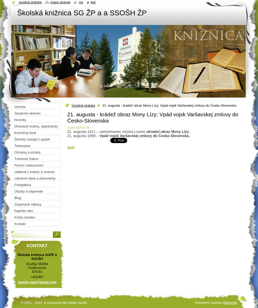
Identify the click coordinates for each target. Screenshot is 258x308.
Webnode (230, 303)
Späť (71, 147)
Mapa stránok (60, 2)
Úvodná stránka (83, 105)
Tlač (93, 2)
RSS (81, 2)
